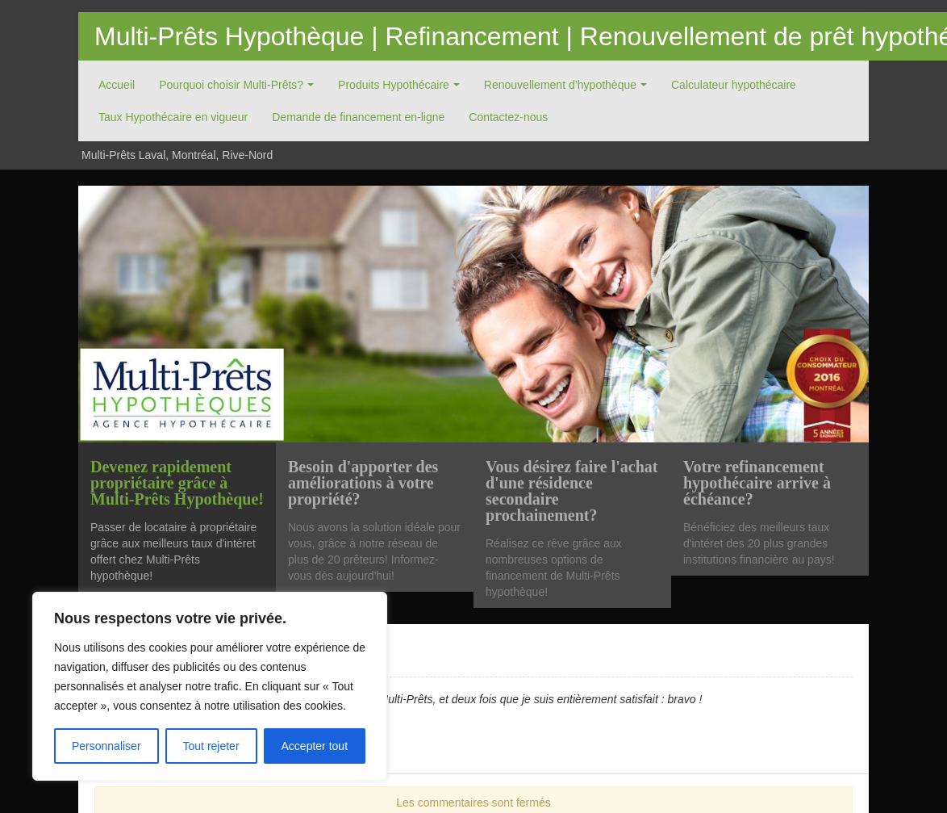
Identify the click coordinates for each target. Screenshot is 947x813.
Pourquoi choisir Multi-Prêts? (231, 84)
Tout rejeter (211, 746)
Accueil (116, 84)
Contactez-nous (508, 117)
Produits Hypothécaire (393, 84)
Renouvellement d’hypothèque (560, 84)
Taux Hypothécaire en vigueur (173, 117)
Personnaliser (106, 746)
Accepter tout (315, 746)
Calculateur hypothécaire (733, 84)
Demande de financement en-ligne (358, 117)
